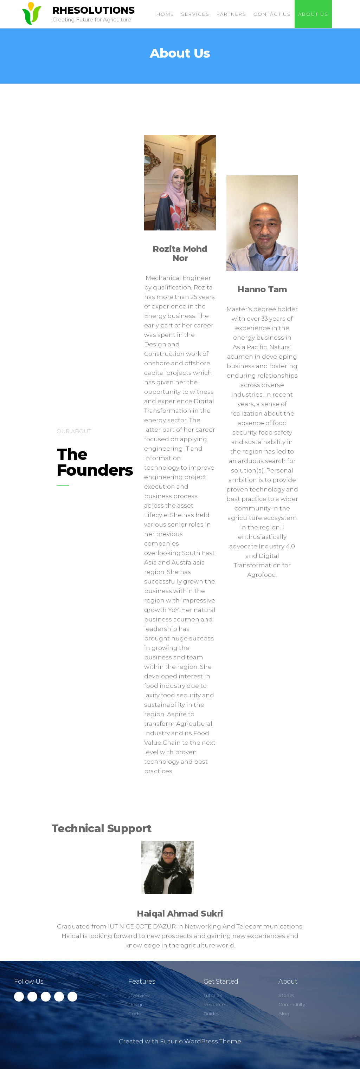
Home (165, 14)
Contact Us (272, 14)
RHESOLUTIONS (93, 10)
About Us (313, 14)
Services (195, 14)
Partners (231, 14)
